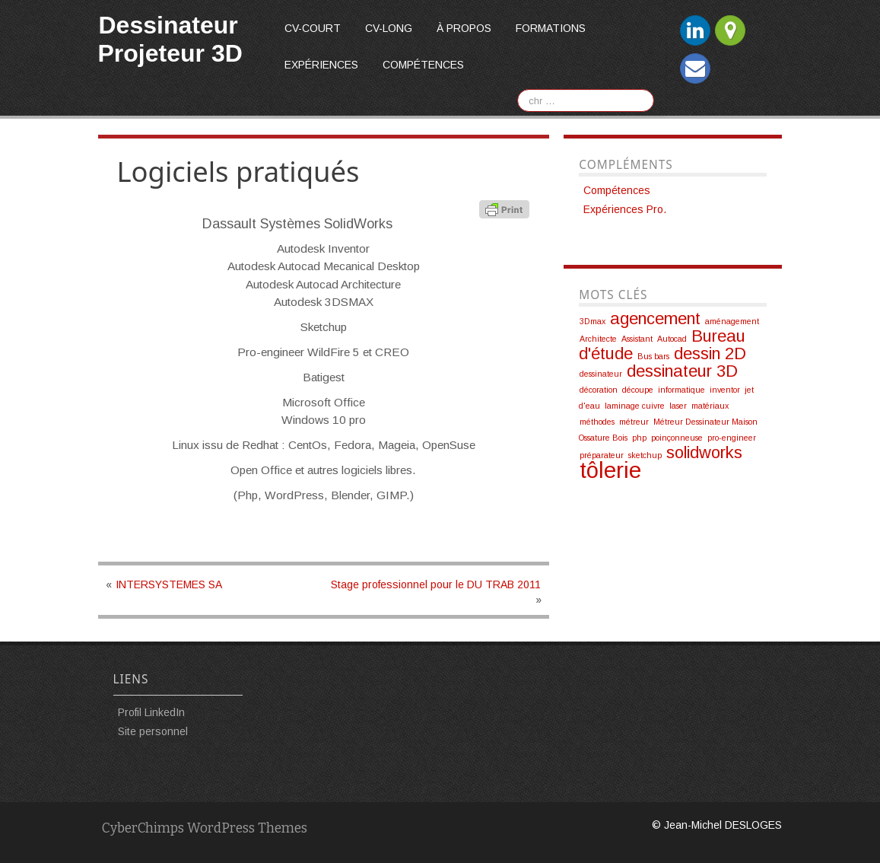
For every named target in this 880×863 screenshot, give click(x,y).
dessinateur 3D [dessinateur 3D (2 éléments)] (682, 371)
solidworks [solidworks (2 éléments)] (704, 452)
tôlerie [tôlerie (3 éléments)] (610, 469)
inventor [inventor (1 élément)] (725, 389)
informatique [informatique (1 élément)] (681, 389)
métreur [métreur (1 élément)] (634, 421)
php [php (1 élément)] (639, 437)
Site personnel (153, 731)
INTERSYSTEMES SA (169, 584)
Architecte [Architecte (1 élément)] (598, 338)
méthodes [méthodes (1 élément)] (597, 421)
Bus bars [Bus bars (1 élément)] (653, 356)
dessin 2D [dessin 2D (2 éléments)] (710, 353)
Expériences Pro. (624, 209)
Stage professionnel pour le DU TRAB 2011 (436, 584)
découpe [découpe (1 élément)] (637, 389)
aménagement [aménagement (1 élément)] (732, 321)
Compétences (423, 65)
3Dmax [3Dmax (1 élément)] (592, 321)
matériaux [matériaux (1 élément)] (710, 405)
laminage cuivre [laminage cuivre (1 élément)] (635, 405)
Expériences (321, 65)
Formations (551, 28)
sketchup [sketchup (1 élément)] (645, 455)
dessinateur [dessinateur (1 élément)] (601, 373)
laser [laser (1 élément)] (678, 405)
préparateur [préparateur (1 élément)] (602, 455)
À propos (464, 28)
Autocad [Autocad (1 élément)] (672, 338)
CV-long (388, 28)
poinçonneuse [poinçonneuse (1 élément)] (677, 437)
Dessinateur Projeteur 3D (170, 39)
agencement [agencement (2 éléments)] (655, 318)
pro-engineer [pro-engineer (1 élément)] (731, 437)
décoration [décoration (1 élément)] (599, 389)
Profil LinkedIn (151, 712)
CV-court (312, 28)
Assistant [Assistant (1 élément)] (637, 338)
